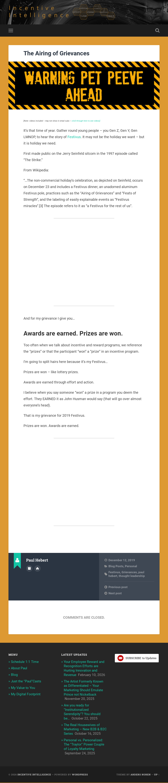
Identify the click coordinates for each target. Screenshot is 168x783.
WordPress (80, 774)
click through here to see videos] (86, 121)
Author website (37, 568)
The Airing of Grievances (56, 53)
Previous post (118, 587)
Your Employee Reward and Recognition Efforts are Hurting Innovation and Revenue (84, 668)
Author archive (29, 568)
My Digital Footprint (25, 694)
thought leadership (132, 576)
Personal (131, 566)
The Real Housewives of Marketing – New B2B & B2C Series (85, 729)
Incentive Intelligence (34, 774)
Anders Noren (141, 774)
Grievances (129, 572)
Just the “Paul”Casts (26, 681)
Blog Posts (115, 566)
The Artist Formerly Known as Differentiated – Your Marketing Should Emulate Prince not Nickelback (83, 688)
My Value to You (23, 688)
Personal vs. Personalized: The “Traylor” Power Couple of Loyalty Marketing (84, 744)
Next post (115, 593)
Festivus (74, 137)
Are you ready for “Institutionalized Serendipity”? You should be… (82, 712)
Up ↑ (157, 774)
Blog (14, 675)
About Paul (19, 668)
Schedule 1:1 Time (25, 662)
